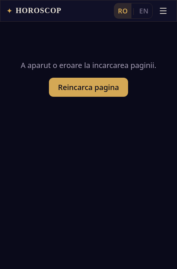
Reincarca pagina (88, 87)
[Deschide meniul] (163, 10)
